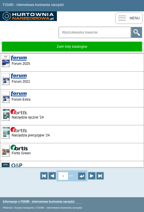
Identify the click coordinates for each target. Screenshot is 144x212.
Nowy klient (127, 5)
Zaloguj (138, 5)
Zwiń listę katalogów (72, 47)
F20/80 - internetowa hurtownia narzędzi (59, 207)
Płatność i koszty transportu (18, 207)
